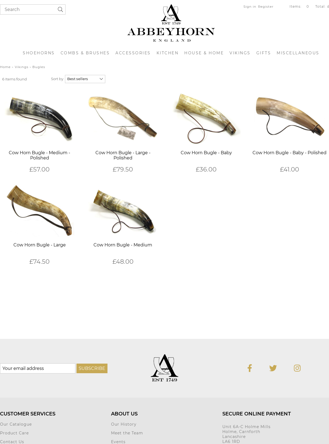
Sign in (249, 7)
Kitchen (168, 52)
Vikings (240, 52)
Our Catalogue (16, 424)
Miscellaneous (298, 52)
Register (266, 7)
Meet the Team (127, 433)
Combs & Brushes (85, 52)
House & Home (204, 52)
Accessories (133, 52)
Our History (124, 424)
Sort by (57, 79)
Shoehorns (39, 52)
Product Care (14, 433)
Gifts (263, 52)
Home (5, 67)
